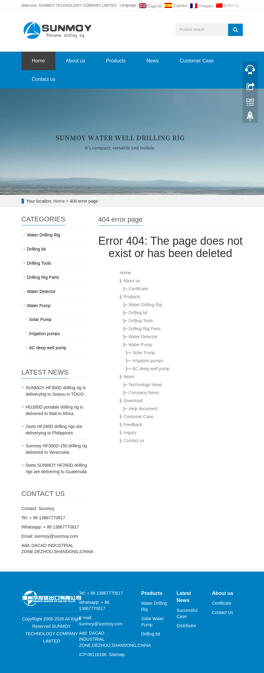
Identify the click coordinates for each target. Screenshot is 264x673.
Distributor (186, 625)
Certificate (138, 288)
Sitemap (116, 654)
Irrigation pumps (147, 360)
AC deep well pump (150, 368)
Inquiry (130, 432)
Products (115, 60)
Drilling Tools (140, 320)
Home (38, 60)
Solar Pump (143, 352)
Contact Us (222, 612)
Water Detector (142, 336)
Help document (142, 408)
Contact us (43, 79)
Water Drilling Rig (145, 304)
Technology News (145, 384)
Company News (143, 392)
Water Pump (140, 344)
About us (75, 60)
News (152, 60)
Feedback (133, 424)
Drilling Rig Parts (144, 328)
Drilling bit (137, 312)
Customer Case (197, 60)
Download (133, 400)
